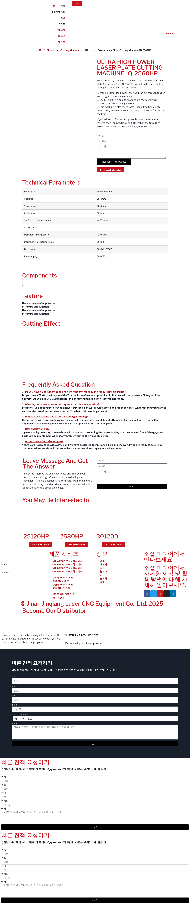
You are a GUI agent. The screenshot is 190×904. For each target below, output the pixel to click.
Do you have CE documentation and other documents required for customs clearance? (75, 391)
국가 (14, 696)
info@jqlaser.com (17, 564)
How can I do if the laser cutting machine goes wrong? (56, 416)
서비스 (61, 23)
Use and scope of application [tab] (39, 303)
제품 (62, 5)
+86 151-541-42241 (24, 572)
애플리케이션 (58, 11)
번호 (14, 686)
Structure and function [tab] (35, 306)
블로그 (61, 35)
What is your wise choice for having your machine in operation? (62, 404)
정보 (62, 17)
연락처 (61, 41)
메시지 (15, 723)
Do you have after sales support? (44, 441)
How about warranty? (37, 428)
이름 (14, 677)
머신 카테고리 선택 (20, 714)
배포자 (61, 29)
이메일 (15, 705)
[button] (95, 282)
